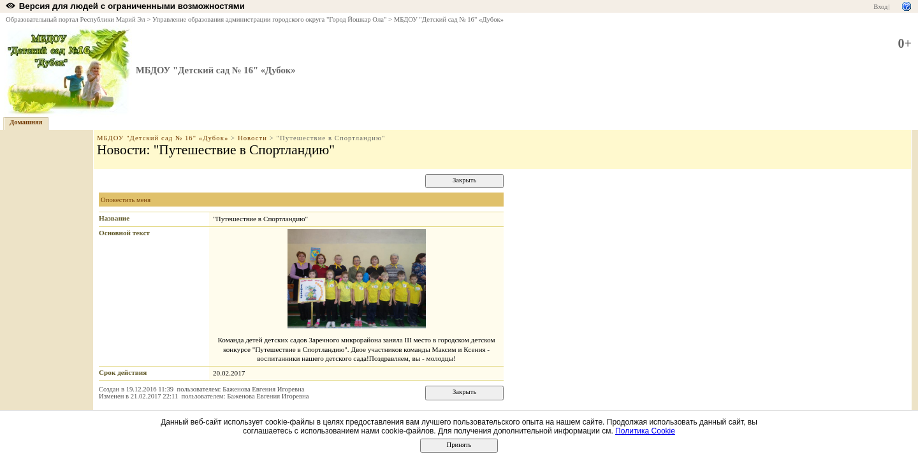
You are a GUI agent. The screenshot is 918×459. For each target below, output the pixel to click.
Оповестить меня (125, 199)
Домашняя (26, 122)
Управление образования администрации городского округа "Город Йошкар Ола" (269, 19)
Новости (252, 138)
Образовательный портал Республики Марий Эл (75, 19)
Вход (880, 6)
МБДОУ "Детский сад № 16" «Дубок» (449, 19)
